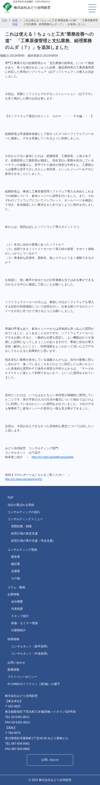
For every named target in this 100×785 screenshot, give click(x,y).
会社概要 (17, 601)
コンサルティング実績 (22, 549)
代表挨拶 (17, 608)
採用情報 (13, 639)
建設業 (15, 563)
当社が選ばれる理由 (20, 504)
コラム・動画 (16, 587)
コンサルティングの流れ (23, 512)
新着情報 (13, 669)
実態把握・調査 (21, 526)
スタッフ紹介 (20, 615)
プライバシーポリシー (22, 676)
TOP (4, 20)
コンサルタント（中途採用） (30, 653)
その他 (15, 578)
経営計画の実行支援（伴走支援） (33, 540)
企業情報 (13, 594)
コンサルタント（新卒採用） (30, 646)
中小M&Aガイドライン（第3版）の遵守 (33, 684)
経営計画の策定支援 (24, 533)
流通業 (15, 571)
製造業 (15, 556)
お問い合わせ (16, 662)
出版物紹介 (18, 630)
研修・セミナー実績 (24, 623)
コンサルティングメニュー (25, 519)
